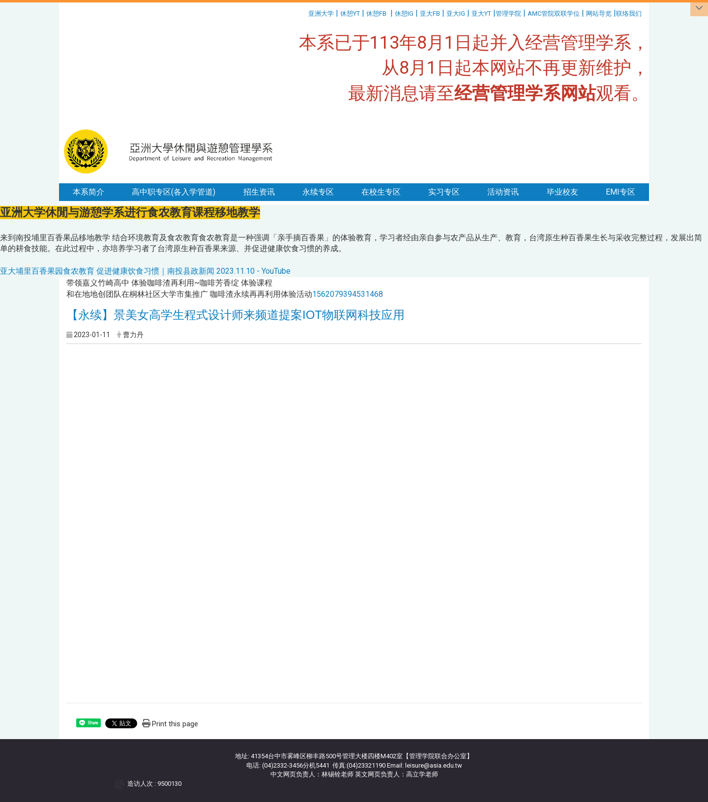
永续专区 (318, 192)
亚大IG (455, 13)
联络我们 (629, 13)
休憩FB (376, 13)
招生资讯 (259, 192)
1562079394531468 (347, 294)
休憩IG (404, 13)
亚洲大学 (321, 13)
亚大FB (430, 13)
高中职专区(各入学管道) (173, 192)
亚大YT (481, 13)
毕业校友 (562, 192)
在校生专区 (381, 192)
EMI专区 (620, 192)
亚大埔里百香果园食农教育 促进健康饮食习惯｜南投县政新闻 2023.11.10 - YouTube (145, 271)
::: (304, 12)
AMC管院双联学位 (554, 13)
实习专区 (444, 192)
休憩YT (350, 13)
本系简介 (88, 192)
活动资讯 (503, 192)
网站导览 (599, 13)
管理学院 (508, 13)
